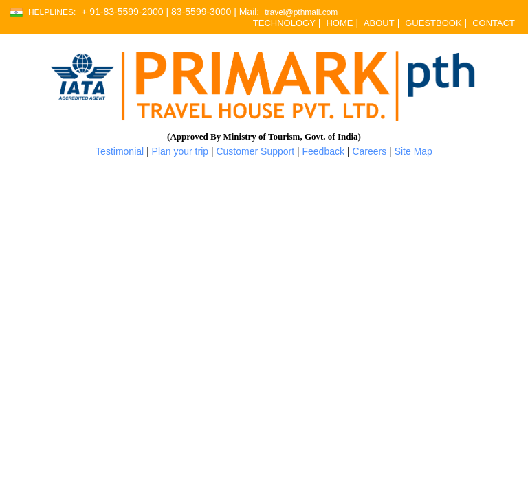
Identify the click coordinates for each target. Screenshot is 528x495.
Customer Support (255, 151)
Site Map (413, 151)
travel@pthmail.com (301, 12)
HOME (339, 23)
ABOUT (379, 23)
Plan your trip (180, 151)
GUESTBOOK (433, 23)
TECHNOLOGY (284, 23)
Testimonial (120, 151)
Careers (369, 151)
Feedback (323, 151)
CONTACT (493, 23)
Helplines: (52, 12)
